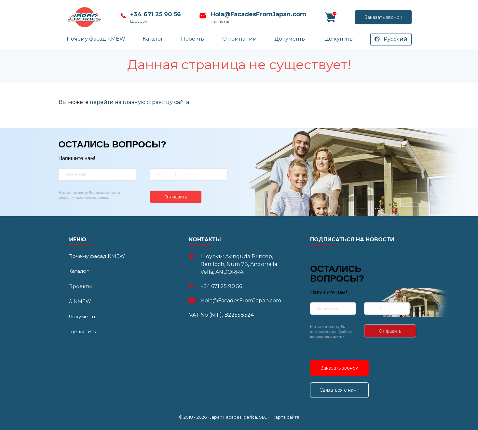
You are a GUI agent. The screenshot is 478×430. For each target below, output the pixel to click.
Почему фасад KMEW (96, 39)
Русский (391, 39)
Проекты (193, 39)
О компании (239, 39)
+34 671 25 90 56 (155, 14)
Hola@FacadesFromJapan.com (257, 14)
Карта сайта (285, 417)
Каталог (153, 39)
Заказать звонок (352, 17)
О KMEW (79, 301)
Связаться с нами (340, 390)
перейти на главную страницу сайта (139, 102)
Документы (290, 39)
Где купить (338, 39)
